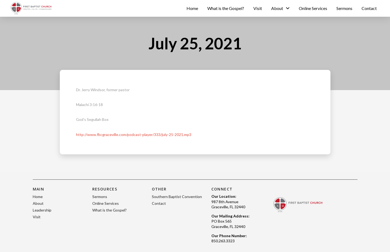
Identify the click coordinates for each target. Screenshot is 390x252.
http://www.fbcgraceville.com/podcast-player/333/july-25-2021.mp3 (133, 134)
